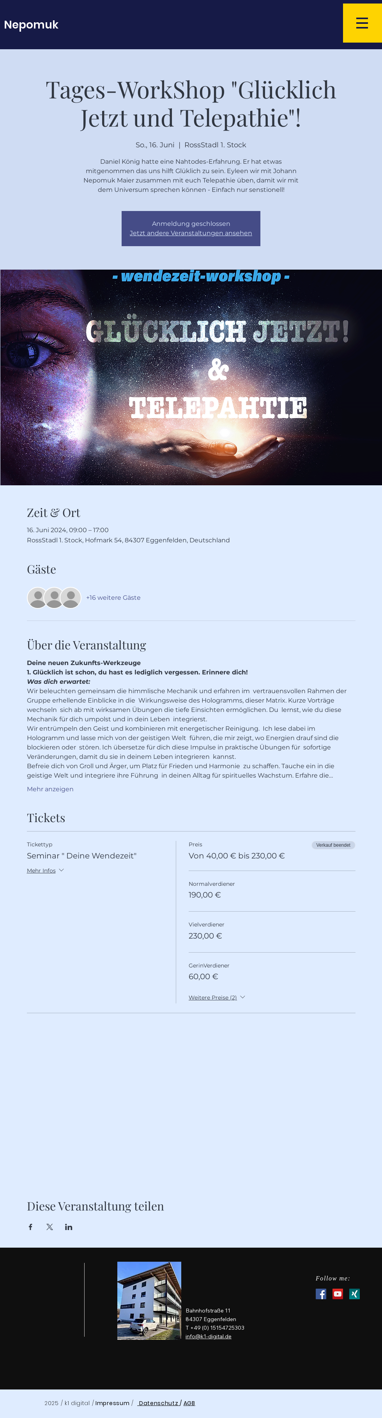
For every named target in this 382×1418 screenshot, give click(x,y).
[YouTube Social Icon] (337, 1294)
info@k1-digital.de (209, 1336)
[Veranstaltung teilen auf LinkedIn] (69, 1227)
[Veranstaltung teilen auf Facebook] (30, 1227)
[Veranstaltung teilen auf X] (49, 1227)
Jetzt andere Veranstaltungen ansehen (191, 233)
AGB (189, 1403)
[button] (362, 23)
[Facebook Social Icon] (321, 1294)
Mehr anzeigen (50, 789)
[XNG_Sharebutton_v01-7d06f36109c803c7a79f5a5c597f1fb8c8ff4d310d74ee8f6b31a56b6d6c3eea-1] (354, 1294)
